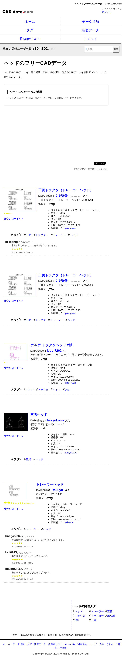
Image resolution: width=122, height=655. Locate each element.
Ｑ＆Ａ (109, 644)
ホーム (30, 21)
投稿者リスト (30, 39)
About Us (70, 644)
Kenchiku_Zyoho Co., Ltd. (74, 653)
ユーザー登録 (96, 644)
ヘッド (74, 235)
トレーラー (59, 235)
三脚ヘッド (38, 414)
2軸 (67, 389)
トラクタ (41, 320)
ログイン (106, 12)
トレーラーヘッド (50, 484)
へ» (13, 218)
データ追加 (90, 21)
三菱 (28, 235)
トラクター (42, 235)
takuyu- (69, 522)
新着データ (90, 30)
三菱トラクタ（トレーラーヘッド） (65, 190)
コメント (90, 39)
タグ (29, 30)
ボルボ (30, 389)
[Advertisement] (56, 133)
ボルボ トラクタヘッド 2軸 (51, 345)
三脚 (28, 459)
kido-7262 (70, 382)
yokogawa (70, 228)
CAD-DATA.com (113, 3)
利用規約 (82, 644)
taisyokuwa (71, 452)
